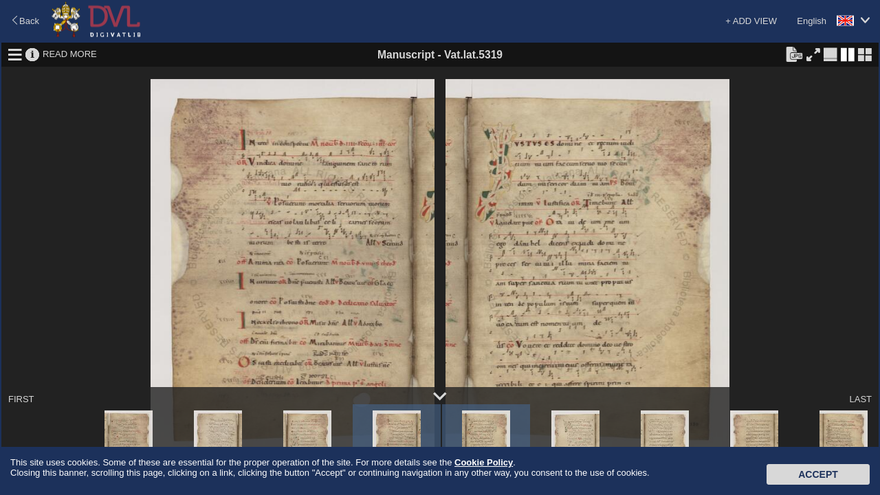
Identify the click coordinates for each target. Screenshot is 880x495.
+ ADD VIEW (751, 21)
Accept (818, 474)
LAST (860, 399)
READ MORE (70, 54)
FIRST (21, 399)
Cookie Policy (483, 462)
